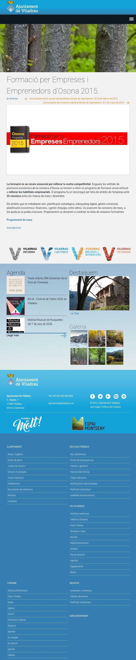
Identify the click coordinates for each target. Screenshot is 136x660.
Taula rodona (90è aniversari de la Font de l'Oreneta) (47, 280)
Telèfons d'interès (79, 519)
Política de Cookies (111, 407)
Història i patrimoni (79, 513)
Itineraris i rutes (78, 531)
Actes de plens (15, 460)
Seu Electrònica (99, 446)
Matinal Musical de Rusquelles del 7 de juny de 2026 (45, 321)
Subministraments (79, 543)
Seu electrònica (78, 454)
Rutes (10, 602)
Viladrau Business (79, 596)
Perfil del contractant (80, 489)
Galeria (11, 655)
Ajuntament (36, 446)
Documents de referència (20, 489)
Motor (73, 572)
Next (126, 297)
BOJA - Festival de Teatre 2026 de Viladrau (47, 301)
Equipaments (76, 566)
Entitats (74, 549)
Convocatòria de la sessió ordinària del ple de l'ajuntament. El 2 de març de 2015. (84, 102)
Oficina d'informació (17, 590)
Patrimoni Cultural (16, 620)
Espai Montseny (79, 616)
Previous (72, 297)
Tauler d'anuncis (16, 477)
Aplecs (11, 608)
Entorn (11, 614)
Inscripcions (14, 227)
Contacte (12, 501)
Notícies (13, 98)
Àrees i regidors (15, 454)
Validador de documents (82, 495)
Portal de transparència (81, 460)
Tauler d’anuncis (78, 477)
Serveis (73, 537)
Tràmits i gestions (79, 466)
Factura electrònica (79, 472)
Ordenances (14, 483)
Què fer (11, 649)
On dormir (12, 643)
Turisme (36, 582)
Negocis (99, 582)
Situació (12, 625)
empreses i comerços (81, 590)
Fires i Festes (76, 525)
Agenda (74, 560)
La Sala (74, 313)
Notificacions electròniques (83, 483)
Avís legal (95, 407)
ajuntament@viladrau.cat (60, 403)
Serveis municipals (17, 472)
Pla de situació (77, 554)
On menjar (13, 637)
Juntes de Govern (16, 466)
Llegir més (13, 335)
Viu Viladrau (99, 505)
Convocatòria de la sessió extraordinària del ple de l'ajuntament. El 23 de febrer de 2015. (73, 98)
